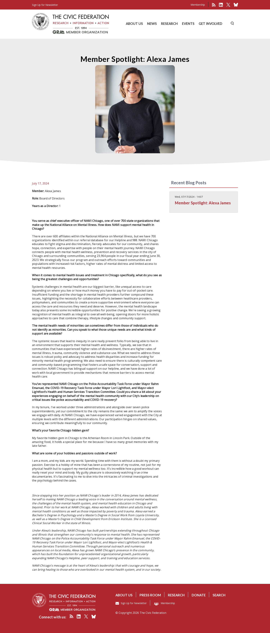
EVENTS (188, 23)
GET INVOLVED (210, 23)
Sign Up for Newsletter (134, 603)
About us (124, 595)
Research (176, 595)
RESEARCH (169, 23)
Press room (150, 595)
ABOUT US (134, 23)
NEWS (152, 23)
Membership (198, 4)
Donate (199, 595)
